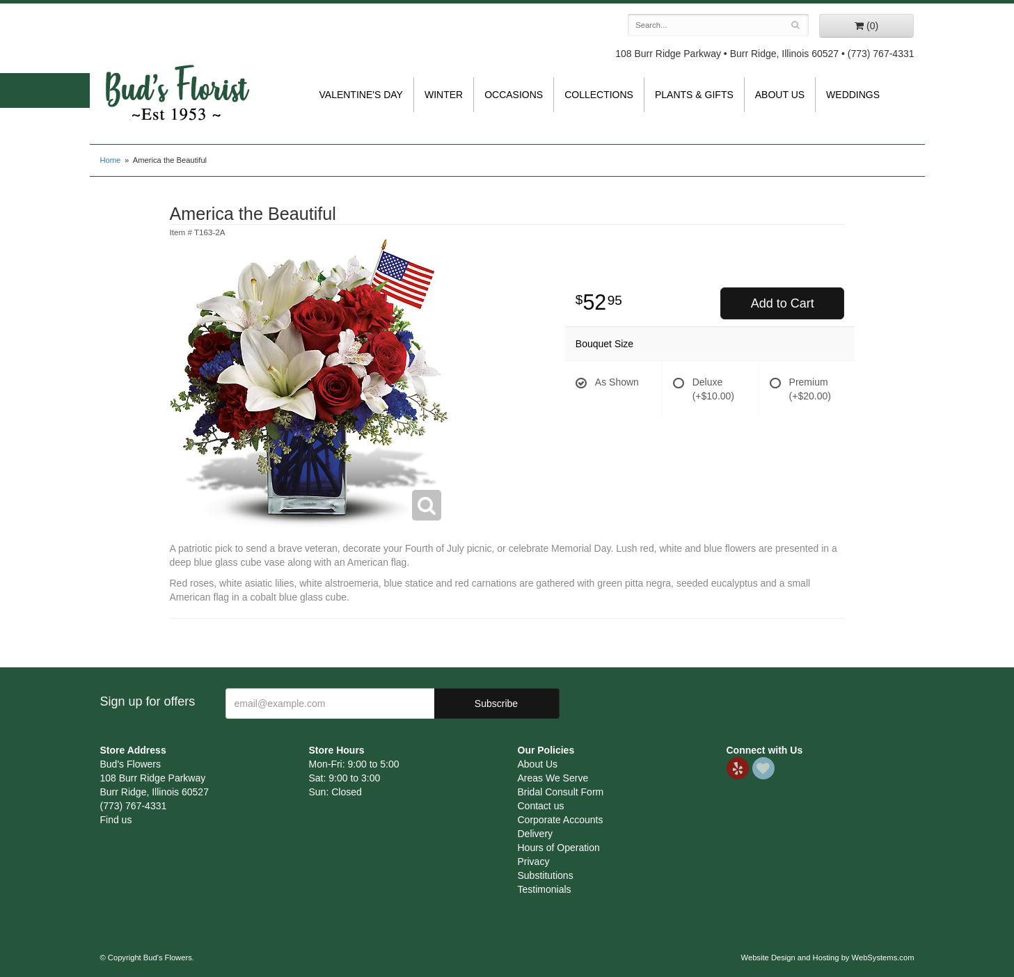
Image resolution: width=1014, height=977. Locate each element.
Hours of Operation (559, 847)
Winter (444, 94)
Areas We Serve (553, 778)
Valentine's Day (361, 94)
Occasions (513, 94)
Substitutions (545, 875)
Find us (116, 819)
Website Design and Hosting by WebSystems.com (827, 957)
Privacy (534, 861)
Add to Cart (782, 303)
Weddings (853, 94)
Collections (598, 94)
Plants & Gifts (694, 94)
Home (110, 160)
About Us (780, 94)
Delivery (535, 833)
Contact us (541, 805)
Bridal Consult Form (561, 791)
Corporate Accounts (560, 819)
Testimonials (544, 889)
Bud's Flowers (176, 76)
